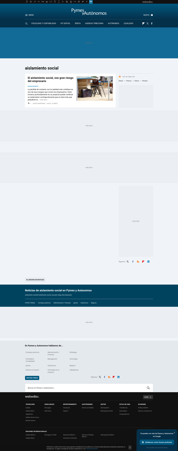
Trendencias (123, 408)
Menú (31, 15)
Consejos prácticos (44, 303)
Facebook (151, 23)
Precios (128, 81)
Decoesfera (123, 411)
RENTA (78, 23)
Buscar (148, 388)
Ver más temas (32, 378)
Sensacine (66, 408)
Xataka (28, 408)
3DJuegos (47, 408)
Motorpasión (105, 408)
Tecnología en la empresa (53, 371)
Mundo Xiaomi (30, 420)
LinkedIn (148, 261)
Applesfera (29, 414)
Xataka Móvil (30, 411)
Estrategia (73, 352)
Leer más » (44, 100)
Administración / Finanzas (62, 303)
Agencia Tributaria (94, 23)
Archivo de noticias (36, 280)
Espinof (65, 411)
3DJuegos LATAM (50, 435)
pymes (76, 303)
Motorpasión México (107, 435)
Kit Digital (65, 23)
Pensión (145, 81)
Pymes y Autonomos (89, 11)
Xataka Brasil (30, 438)
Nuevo (146, 15)
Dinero (121, 81)
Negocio (93, 303)
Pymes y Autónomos (145, 411)
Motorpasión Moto (107, 411)
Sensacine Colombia (70, 438)
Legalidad (128, 23)
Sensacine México (69, 435)
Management (33, 86)
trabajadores (74, 370)
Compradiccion (124, 414)
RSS (138, 261)
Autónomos (113, 23)
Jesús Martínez (39, 103)
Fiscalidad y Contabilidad (43, 23)
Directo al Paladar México (88, 436)
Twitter (147, 23)
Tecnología (73, 359)
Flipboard (143, 23)
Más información (92, 449)
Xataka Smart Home (32, 417)
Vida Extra (47, 411)
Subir (146, 397)
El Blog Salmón (143, 408)
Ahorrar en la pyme (32, 370)
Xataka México (31, 435)
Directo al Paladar (88, 408)
